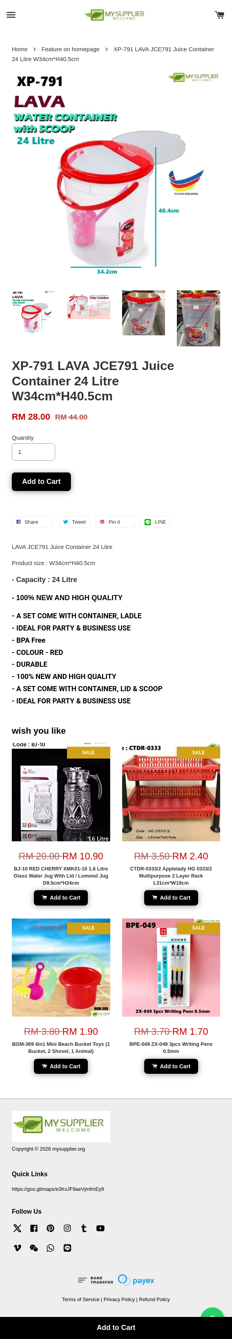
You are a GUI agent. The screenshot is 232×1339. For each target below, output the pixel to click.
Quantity (23, 437)
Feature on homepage (70, 49)
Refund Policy (154, 1299)
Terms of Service (81, 1299)
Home (20, 49)
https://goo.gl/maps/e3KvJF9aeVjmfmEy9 (58, 1189)
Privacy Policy (119, 1299)
